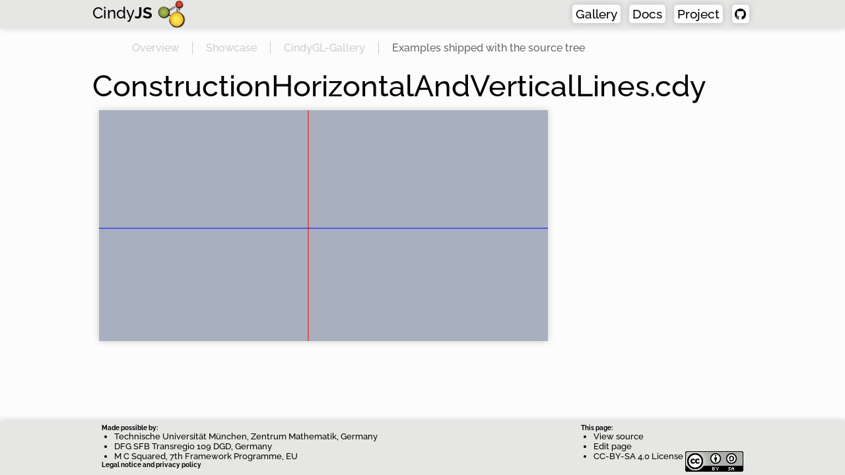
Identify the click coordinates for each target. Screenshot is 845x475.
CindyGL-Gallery (324, 48)
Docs (647, 14)
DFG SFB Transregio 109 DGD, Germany (193, 446)
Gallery (596, 14)
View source (618, 436)
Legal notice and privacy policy (151, 464)
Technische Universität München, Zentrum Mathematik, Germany (246, 436)
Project (698, 14)
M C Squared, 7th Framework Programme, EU (206, 456)
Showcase (231, 48)
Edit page (612, 446)
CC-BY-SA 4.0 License (668, 456)
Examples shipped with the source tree (488, 48)
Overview (155, 48)
